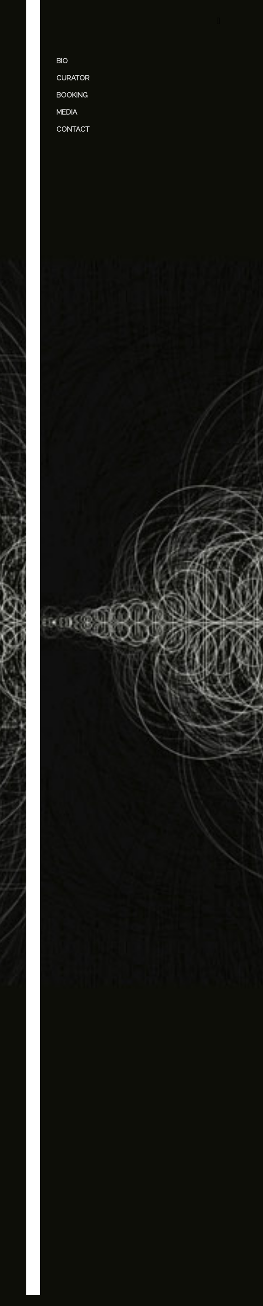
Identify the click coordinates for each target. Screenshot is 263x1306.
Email (69, 1163)
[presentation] (129, 1244)
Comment (76, 1060)
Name (69, 1146)
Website (71, 1181)
